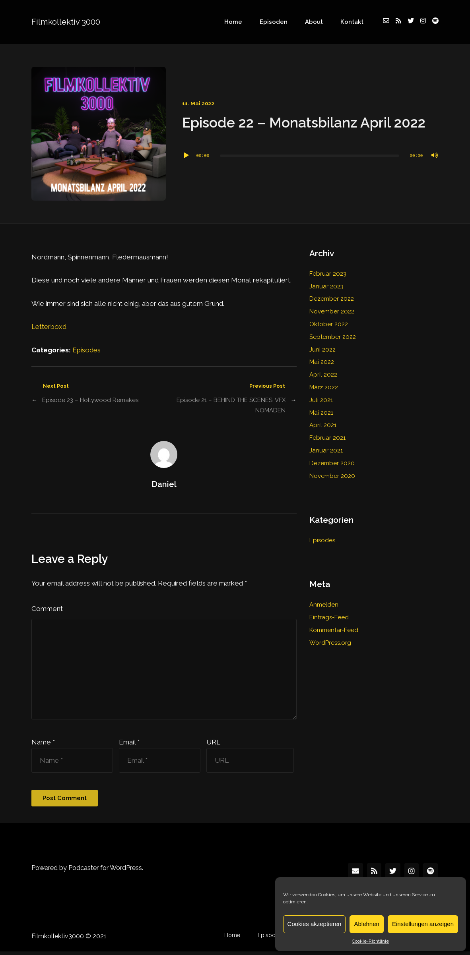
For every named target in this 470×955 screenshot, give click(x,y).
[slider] (309, 156)
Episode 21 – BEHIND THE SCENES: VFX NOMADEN (230, 405)
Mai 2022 (321, 361)
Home (247, 21)
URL (213, 746)
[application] (310, 156)
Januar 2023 (326, 286)
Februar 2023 (327, 273)
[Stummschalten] (435, 156)
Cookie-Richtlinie (370, 941)
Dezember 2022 (331, 298)
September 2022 (332, 336)
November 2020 (332, 475)
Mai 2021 (321, 412)
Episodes (86, 350)
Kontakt (354, 21)
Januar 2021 (326, 450)
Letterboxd (49, 327)
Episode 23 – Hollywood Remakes (90, 400)
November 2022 (331, 311)
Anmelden (323, 604)
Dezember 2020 (332, 463)
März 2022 (323, 387)
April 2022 (323, 374)
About (320, 21)
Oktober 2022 (328, 324)
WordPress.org (330, 642)
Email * (129, 746)
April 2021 (322, 425)
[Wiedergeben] (186, 156)
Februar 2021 (327, 437)
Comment (47, 609)
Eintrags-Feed (329, 617)
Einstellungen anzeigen (423, 923)
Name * (43, 746)
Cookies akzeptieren (314, 923)
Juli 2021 (321, 400)
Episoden (284, 21)
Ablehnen (366, 923)
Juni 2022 (322, 349)
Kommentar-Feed (334, 630)
